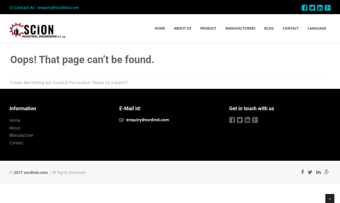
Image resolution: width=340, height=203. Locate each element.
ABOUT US (182, 28)
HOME (160, 28)
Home (15, 120)
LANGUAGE (317, 28)
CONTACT (291, 28)
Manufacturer (22, 135)
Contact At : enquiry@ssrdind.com (44, 7)
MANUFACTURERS (240, 28)
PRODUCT (208, 28)
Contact (16, 142)
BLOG (269, 28)
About (15, 128)
